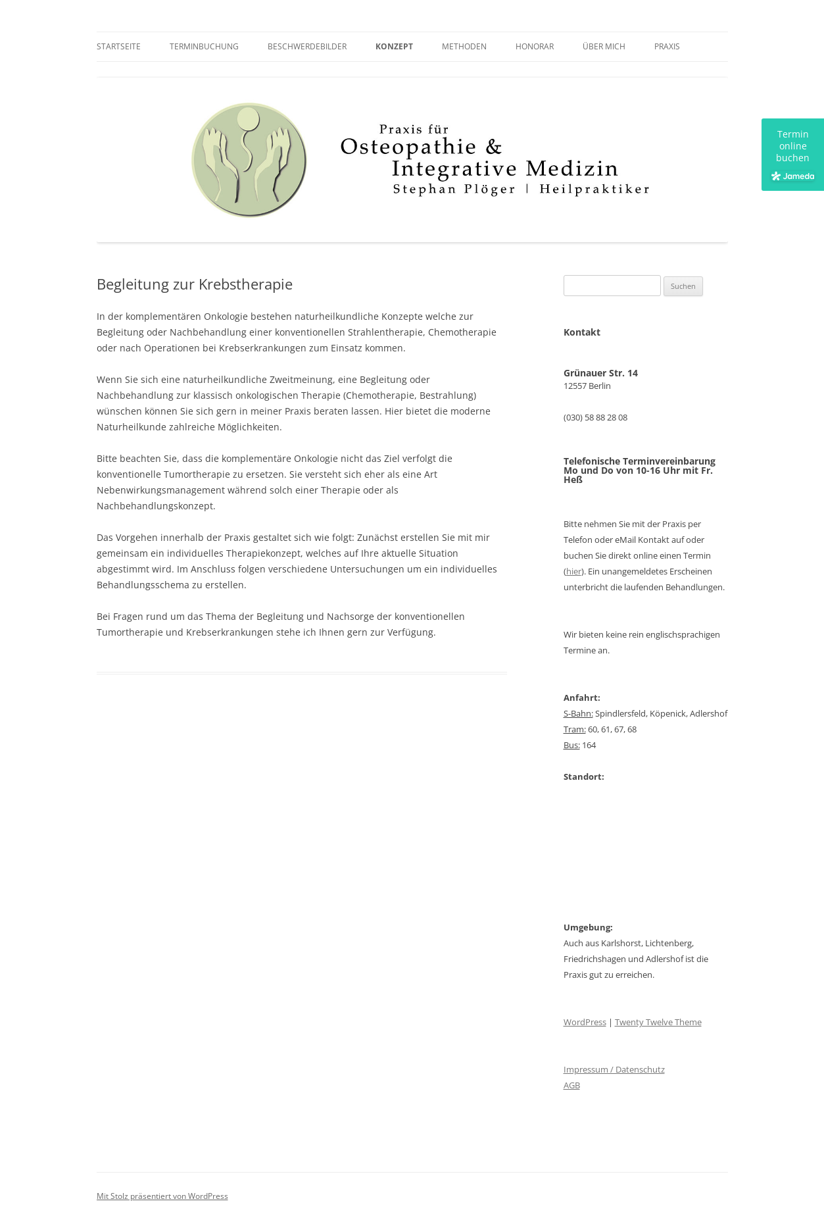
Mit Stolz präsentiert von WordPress (162, 1196)
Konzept (394, 46)
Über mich (604, 46)
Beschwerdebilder (307, 46)
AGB (572, 1085)
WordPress (585, 1022)
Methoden (464, 46)
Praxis (667, 46)
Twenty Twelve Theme (658, 1022)
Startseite (119, 46)
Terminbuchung (204, 46)
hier (573, 571)
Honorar (535, 46)
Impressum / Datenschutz (614, 1069)
